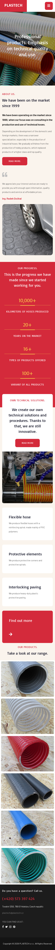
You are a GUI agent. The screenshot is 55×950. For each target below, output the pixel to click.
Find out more (27, 627)
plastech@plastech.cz (12, 913)
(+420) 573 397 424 (18, 898)
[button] (49, 6)
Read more (27, 443)
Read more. (15, 161)
